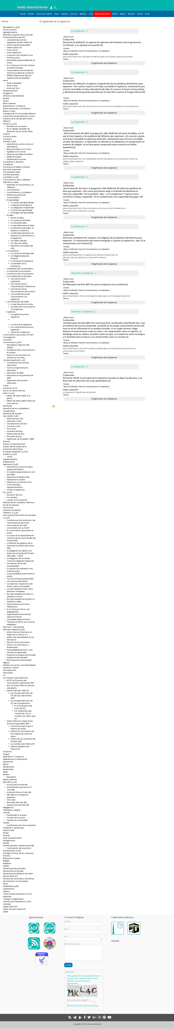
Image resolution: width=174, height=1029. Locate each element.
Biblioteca (83, 14)
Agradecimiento (10, 32)
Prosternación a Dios (12, 850)
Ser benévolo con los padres (15, 881)
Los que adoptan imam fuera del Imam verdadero (20, 590)
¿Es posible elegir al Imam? (19, 619)
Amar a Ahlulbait (14, 83)
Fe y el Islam (12, 497)
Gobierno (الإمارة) (10, 512)
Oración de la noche (16, 817)
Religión (6, 861)
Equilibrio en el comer (16, 151)
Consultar (7, 340)
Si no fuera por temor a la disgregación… (18, 610)
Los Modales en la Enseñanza (18, 264)
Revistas (115, 14)
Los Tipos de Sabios (19, 243)
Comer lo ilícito (9, 136)
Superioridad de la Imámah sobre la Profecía (19, 615)
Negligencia (8, 807)
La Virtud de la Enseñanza (22, 261)
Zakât (5, 911)
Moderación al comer (16, 159)
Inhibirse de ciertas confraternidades (19, 665)
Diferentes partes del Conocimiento (16, 196)
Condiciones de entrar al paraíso (21, 825)
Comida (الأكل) (9, 141)
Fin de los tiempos (11, 505)
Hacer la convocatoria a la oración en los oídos (18, 356)
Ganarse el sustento (12, 510)
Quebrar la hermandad (17, 657)
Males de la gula (14, 157)
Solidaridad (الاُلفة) (11, 886)
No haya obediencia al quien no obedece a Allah (21, 600)
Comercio (7, 139)
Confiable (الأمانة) (11, 177)
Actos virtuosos (10, 29)
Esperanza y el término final (19, 482)
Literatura (74, 14)
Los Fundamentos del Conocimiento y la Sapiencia (20, 296)
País (65, 936)
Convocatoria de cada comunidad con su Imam (18, 526)
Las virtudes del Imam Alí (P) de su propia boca (22, 702)
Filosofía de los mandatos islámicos (19, 502)
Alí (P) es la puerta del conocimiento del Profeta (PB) (20, 681)
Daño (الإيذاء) (8, 393)
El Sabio (10, 215)
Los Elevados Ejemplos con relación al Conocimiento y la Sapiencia (23, 235)
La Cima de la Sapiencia (21, 324)
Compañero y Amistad (13, 162)
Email (66, 929)
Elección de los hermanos (18, 642)
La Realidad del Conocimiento (20, 268)
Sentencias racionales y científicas (18, 878)
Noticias (140, 14)
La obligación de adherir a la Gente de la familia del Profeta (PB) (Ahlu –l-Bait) (20, 553)
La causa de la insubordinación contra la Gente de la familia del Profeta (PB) (21, 538)
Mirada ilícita (8, 767)
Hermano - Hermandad (13, 627)
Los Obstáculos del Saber (18, 301)
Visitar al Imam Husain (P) (14, 909)
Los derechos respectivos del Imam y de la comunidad (19, 585)
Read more (68, 37)
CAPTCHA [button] (69, 972)
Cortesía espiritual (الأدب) (14, 360)
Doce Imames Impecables (18, 45)
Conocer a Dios (13, 426)
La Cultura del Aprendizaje (22, 202)
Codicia (6, 134)
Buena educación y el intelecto (17, 108)
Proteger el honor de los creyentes (18, 853)
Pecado (6, 835)
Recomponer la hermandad (19, 660)
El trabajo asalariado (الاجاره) (15, 451)
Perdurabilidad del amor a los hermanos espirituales (19, 651)
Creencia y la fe (10, 388)
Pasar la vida (8, 830)
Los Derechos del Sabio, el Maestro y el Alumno (22, 229)
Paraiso (6, 822)
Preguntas (64, 14)
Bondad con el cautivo (17, 126)
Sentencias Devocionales (14, 868)
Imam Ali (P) (12, 50)
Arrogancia (8, 93)
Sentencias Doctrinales (13, 871)
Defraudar (7, 406)
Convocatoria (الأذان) (12, 342)
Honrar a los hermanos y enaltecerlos (17, 646)
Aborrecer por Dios (15, 418)
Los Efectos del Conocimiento (20, 273)
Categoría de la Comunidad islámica (19, 113)
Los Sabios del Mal (18, 240)
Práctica (6, 856)
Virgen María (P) (10, 906)
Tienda (147, 14)
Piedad (6, 843)
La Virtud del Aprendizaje (21, 210)
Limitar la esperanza (16, 490)
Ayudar (6, 98)
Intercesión (8, 673)
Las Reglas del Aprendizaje (22, 212)
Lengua (6, 754)
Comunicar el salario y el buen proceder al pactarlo (16, 168)
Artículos (31, 14)
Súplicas (123, 14)
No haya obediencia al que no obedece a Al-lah (20, 595)
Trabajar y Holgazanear (13, 899)
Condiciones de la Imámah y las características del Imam (21, 521)
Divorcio (6, 441)
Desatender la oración (17, 815)
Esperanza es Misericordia (18, 477)
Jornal (9, 456)
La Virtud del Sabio (19, 223)
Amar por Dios (13, 88)
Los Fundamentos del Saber (19, 276)
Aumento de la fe (14, 495)
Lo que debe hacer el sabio (23, 225)
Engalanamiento (10, 459)
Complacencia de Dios (17, 423)
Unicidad (7, 904)
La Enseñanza (13, 251)
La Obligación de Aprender (22, 207)
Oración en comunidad (17, 820)
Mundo (6, 774)
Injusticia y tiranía (11, 667)
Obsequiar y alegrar (11, 810)
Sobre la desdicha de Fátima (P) (20, 747)
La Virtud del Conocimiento (19, 271)
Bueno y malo (9, 111)
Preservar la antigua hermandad (21, 655)
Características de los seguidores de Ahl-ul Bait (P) (19, 41)
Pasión (6, 833)
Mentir (6, 764)
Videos (56, 14)
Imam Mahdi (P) (14, 52)
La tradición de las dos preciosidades (17, 564)
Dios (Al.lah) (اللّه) (11, 416)
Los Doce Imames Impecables (20, 578)
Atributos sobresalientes (13, 96)
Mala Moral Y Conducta (13, 756)
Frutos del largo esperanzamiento (15, 486)
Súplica (6, 891)
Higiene (6, 662)
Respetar (7, 863)
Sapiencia (11, 312)
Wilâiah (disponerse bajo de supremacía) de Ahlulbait (19, 76)
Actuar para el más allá (17, 784)
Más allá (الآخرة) (10, 782)
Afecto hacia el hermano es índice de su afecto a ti (19, 633)
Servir (5, 883)
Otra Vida (11, 800)
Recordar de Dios (14, 436)
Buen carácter (9, 103)
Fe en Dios (11, 429)
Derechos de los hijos (12, 413)
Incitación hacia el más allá (19, 792)
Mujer (5, 772)
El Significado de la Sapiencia (19, 320)
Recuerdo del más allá (17, 802)
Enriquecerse (8, 462)
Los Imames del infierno (17, 581)
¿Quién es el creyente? (17, 500)
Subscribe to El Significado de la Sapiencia (53, 406)
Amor (5, 80)
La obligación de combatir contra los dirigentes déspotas (20, 559)
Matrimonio (8, 761)
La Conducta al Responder (22, 253)
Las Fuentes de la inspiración (18, 280)
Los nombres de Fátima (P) (23, 744)
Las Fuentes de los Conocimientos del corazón (23, 290)
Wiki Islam (131, 14)
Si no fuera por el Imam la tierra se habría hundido (21, 66)
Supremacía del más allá (18, 805)
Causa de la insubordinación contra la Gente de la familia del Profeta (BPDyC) (19, 119)
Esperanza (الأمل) (10, 464)
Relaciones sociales (11, 858)
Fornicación (8, 507)
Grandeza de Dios (14, 431)
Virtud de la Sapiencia (20, 332)
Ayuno (6, 101)
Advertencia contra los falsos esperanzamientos (20, 468)
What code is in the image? (77, 1000)
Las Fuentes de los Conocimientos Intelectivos (23, 285)
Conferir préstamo (11, 174)
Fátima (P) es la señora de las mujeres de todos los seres (22, 734)
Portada (23, 14)
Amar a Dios (12, 85)
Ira (4, 675)
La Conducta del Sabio (21, 220)
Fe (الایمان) (7, 492)
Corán (91, 14)
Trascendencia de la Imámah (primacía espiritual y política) (20, 71)
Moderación (8, 769)
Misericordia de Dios (15, 434)
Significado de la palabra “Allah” (21, 439)
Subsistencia (8, 889)
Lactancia (7, 751)
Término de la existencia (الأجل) (17, 901)
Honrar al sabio (17, 218)
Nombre (67, 921)
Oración (6, 812)
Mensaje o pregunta (71, 944)
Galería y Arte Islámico (44, 14)
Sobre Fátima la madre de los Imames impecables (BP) (20, 722)
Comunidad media (11, 172)
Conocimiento (13, 190)
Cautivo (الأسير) (10, 124)
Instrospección (9, 670)
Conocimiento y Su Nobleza (19, 192)
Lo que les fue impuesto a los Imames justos (20, 56)
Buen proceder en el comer (19, 149)
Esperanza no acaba (16, 479)
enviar (68, 965)
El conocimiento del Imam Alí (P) (23, 707)
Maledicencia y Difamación (15, 759)
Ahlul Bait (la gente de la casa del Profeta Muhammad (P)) (18, 36)
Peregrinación (9, 840)
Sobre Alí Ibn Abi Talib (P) (18, 690)
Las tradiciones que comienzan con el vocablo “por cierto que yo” (24, 715)
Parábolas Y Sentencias (13, 828)
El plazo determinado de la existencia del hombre (15, 447)
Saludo (6, 866)
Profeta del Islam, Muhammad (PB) (18, 845)
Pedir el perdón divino (12, 838)
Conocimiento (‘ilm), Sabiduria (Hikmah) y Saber (16, 181)
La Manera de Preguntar (21, 205)
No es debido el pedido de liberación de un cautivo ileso (20, 130)
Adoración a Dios (14, 421)
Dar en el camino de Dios (14, 390)
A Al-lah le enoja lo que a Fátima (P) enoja (22, 727)
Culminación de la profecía (19, 848)
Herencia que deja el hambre (20, 154)
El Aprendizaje (13, 200)
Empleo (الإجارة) (10, 454)
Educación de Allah (15, 373)
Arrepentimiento (10, 90)
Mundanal (11, 777)
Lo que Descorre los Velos (22, 304)
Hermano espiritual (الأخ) (14, 629)
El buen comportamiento (14, 444)
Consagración (9, 337)
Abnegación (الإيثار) (11, 27)
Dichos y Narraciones (102, 14)
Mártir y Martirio (10, 779)
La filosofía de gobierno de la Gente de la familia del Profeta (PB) (20, 546)
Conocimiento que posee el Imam (18, 334)
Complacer (8, 164)
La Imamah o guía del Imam (15, 678)
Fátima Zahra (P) (14, 47)
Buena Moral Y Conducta (14, 106)
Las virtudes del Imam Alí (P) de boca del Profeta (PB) (22, 695)
